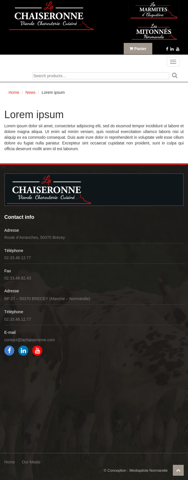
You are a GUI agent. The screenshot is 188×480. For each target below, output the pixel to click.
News (30, 92)
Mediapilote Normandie (148, 470)
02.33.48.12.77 (17, 257)
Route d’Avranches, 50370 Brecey (34, 237)
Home (14, 92)
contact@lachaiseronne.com (29, 340)
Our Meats (31, 462)
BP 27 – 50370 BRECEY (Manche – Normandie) (47, 298)
